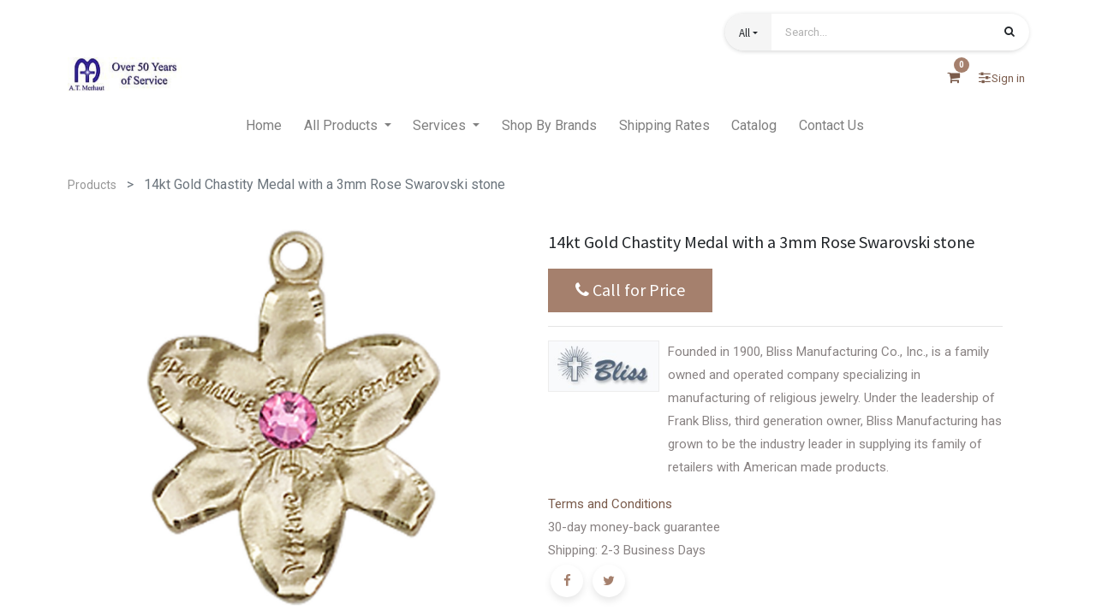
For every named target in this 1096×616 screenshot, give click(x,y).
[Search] (1009, 33)
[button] (748, 32)
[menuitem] (264, 125)
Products (92, 185)
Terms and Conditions (610, 504)
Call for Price (630, 290)
